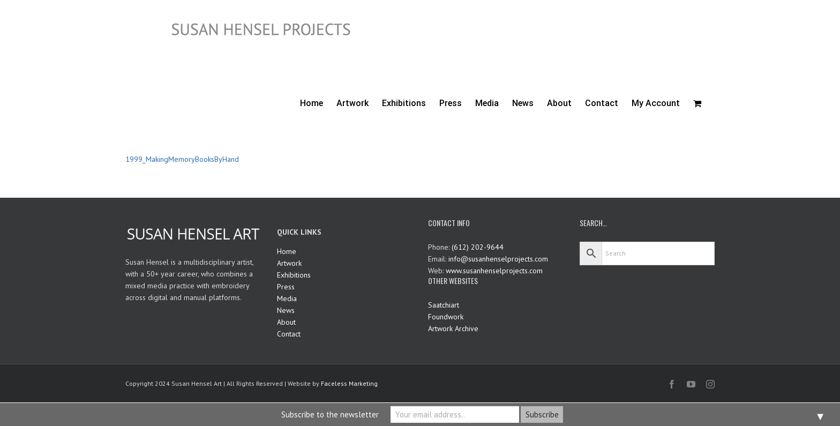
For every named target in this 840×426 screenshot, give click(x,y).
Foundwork (445, 317)
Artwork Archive (453, 328)
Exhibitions (294, 275)
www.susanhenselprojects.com (494, 270)
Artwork (289, 263)
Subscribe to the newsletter (330, 414)
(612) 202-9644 (478, 247)
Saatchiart (443, 305)
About (286, 322)
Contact (289, 334)
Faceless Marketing (349, 383)
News (286, 310)
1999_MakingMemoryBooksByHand (182, 159)
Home (286, 251)
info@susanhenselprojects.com (498, 259)
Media (287, 298)
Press (286, 287)
